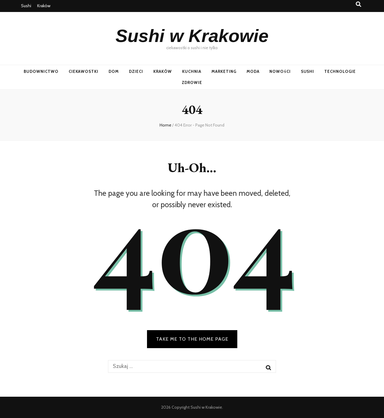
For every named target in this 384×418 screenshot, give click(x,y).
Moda (253, 71)
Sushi (26, 5)
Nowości (279, 71)
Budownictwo (41, 71)
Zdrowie (192, 82)
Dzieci (136, 71)
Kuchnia (191, 71)
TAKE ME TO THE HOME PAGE (192, 339)
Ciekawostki (84, 71)
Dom (114, 71)
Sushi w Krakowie (192, 36)
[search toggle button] (358, 4)
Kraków (43, 5)
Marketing (224, 71)
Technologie (340, 71)
